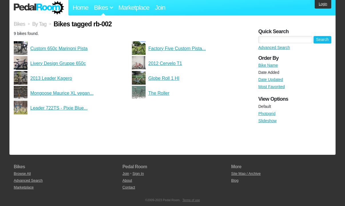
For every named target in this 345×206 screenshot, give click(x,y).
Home (80, 7)
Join (160, 7)
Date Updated (270, 79)
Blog (235, 180)
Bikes (19, 24)
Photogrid (266, 113)
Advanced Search (274, 47)
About (127, 180)
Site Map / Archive (246, 173)
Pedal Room (39, 8)
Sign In (138, 173)
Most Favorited (271, 86)
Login (323, 4)
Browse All (22, 173)
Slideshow (267, 120)
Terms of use (191, 200)
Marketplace (133, 7)
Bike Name (268, 65)
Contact (128, 187)
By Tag (39, 24)
